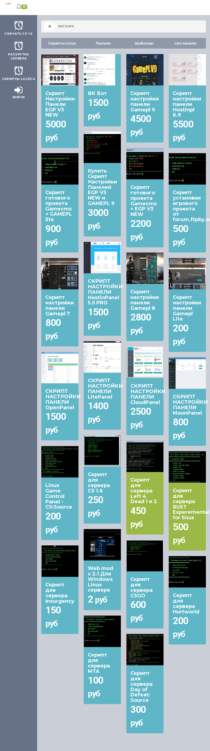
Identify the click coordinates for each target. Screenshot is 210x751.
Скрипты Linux (62, 43)
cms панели (185, 43)
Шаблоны (144, 43)
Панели (103, 43)
